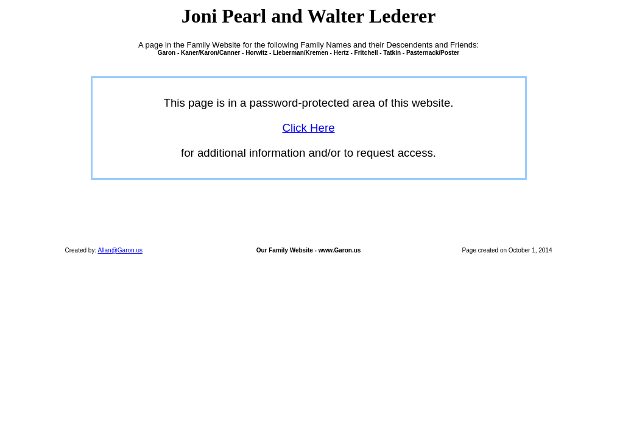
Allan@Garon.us (120, 250)
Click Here (308, 127)
